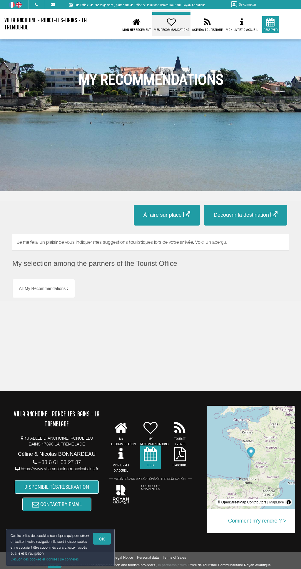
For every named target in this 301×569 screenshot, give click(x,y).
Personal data (148, 557)
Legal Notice (123, 557)
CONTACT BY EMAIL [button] (57, 504)
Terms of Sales (174, 557)
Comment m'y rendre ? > (257, 521)
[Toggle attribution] (288, 502)
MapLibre (276, 502)
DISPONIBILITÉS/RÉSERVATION (56, 487)
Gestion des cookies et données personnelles (45, 559)
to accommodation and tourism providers (123, 565)
